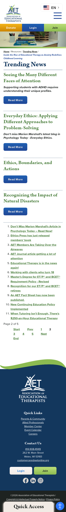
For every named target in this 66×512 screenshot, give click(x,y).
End (16, 338)
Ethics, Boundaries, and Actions (28, 165)
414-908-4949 (33, 449)
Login (33, 28)
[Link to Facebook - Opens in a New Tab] (26, 480)
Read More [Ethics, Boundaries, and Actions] (15, 179)
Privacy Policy (53, 499)
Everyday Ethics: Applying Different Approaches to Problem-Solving (31, 121)
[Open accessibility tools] (60, 506)
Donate (11, 28)
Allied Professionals (33, 422)
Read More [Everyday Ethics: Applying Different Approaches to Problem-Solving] (15, 147)
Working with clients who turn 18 (32, 272)
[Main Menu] (57, 15)
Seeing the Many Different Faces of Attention (30, 77)
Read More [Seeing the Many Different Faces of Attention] (15, 100)
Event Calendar (33, 430)
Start (16, 329)
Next (44, 334)
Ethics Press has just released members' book (30, 237)
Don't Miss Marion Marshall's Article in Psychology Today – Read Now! (36, 228)
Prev (30, 329)
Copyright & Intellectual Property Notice (25, 499)
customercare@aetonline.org (33, 460)
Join (55, 28)
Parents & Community (33, 419)
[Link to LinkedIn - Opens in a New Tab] (33, 480)
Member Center (33, 426)
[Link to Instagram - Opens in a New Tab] (40, 480)
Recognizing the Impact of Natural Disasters (30, 198)
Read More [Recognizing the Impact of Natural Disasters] (15, 212)
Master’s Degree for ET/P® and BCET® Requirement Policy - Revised (35, 279)
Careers (33, 434)
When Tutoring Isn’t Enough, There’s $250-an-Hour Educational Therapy (35, 315)
